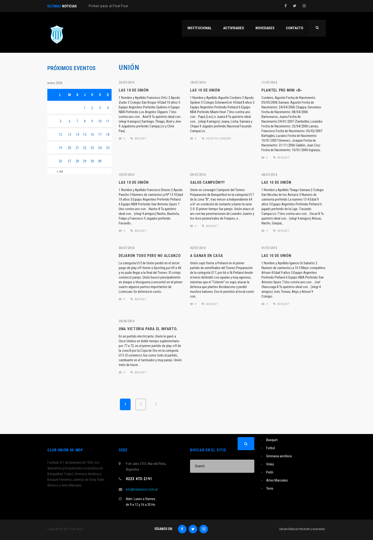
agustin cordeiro (216, 138)
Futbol (270, 448)
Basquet (272, 440)
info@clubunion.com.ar (142, 489)
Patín (269, 472)
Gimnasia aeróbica (279, 456)
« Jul (60, 171)
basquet (138, 138)
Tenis (269, 488)
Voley (270, 464)
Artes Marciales (277, 480)
